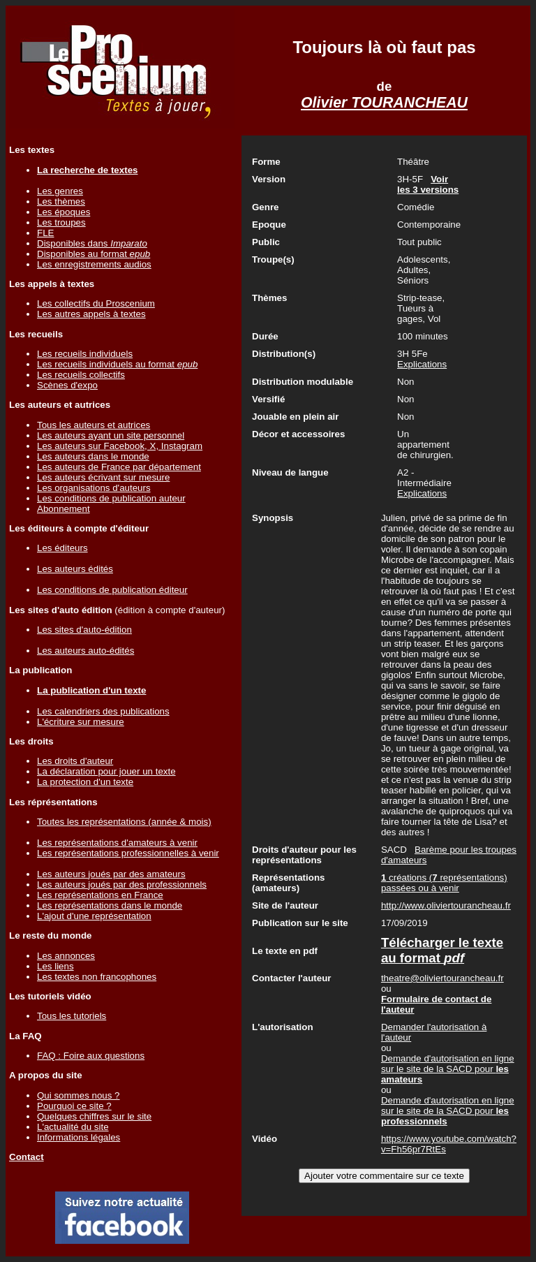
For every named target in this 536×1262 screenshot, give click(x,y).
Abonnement (63, 509)
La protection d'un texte (85, 782)
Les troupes (61, 222)
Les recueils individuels (85, 353)
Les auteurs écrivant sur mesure (103, 477)
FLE (45, 233)
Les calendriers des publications (103, 711)
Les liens (55, 966)
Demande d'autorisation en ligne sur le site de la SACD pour (447, 1069)
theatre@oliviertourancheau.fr (442, 978)
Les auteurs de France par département (119, 467)
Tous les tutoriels (71, 1016)
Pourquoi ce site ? (74, 1106)
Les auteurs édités (75, 569)
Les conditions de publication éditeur (112, 590)
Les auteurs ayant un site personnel (110, 435)
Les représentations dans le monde (109, 905)
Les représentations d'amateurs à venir (117, 842)
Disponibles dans (92, 243)
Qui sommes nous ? (78, 1095)
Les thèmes (61, 201)
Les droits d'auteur (75, 761)
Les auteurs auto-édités (85, 650)
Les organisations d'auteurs (94, 488)
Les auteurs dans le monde (93, 456)
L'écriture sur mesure (80, 722)
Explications (422, 364)
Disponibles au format (93, 254)
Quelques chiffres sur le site (94, 1116)
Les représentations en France (100, 895)
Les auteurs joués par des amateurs (111, 874)
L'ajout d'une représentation (94, 916)
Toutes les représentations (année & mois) (124, 821)
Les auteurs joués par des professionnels (122, 884)
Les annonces (66, 956)
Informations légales (78, 1137)
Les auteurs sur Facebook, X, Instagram (119, 446)
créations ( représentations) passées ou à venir (444, 882)
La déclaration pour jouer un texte (106, 771)
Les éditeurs (62, 548)
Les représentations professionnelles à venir (128, 853)
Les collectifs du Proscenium (96, 303)
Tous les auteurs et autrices (93, 425)
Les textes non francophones (96, 976)
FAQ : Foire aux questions (90, 1055)
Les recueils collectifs (81, 374)
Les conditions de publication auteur (111, 498)
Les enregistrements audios (94, 264)
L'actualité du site (73, 1127)
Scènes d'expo (67, 385)
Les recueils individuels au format (117, 364)
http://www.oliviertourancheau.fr (446, 905)
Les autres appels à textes (91, 314)
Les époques (63, 212)
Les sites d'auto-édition (84, 629)
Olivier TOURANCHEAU (384, 102)
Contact (26, 1157)
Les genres (60, 191)
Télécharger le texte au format (442, 950)
